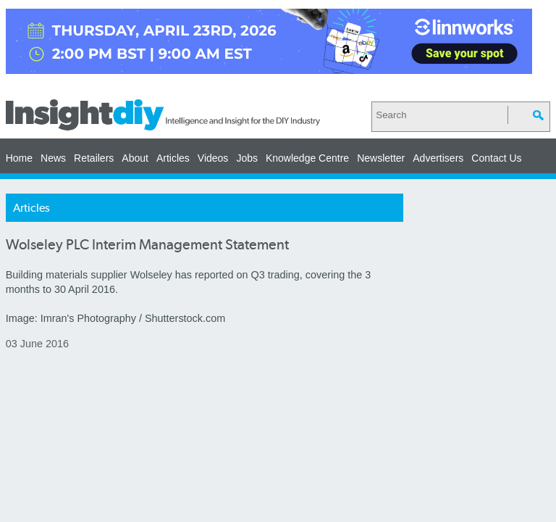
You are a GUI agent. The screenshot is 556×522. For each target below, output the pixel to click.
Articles (173, 158)
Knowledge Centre (307, 158)
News (53, 158)
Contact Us (496, 158)
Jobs (247, 158)
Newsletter (381, 158)
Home (19, 158)
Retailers (94, 158)
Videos (213, 158)
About (135, 158)
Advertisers (438, 158)
